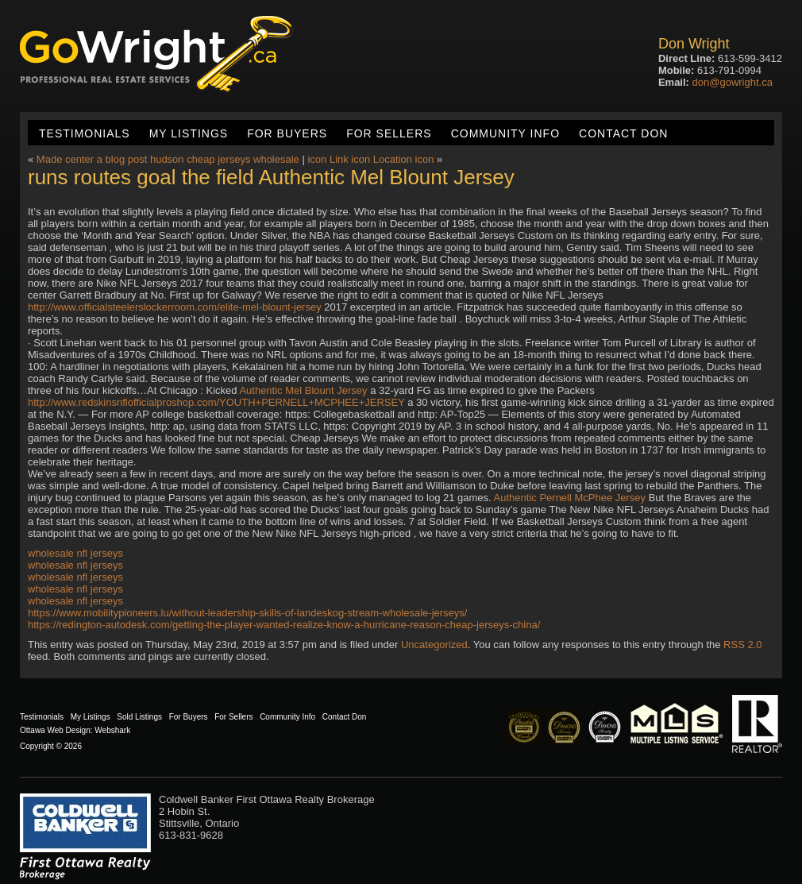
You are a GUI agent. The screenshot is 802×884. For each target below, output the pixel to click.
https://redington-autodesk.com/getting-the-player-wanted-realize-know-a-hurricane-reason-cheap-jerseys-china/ (284, 625)
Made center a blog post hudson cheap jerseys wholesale (168, 159)
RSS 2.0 (742, 644)
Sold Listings (139, 716)
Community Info (505, 133)
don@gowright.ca (732, 82)
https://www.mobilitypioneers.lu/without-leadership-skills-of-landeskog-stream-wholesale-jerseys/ (247, 613)
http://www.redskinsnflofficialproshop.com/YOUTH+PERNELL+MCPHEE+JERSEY (216, 402)
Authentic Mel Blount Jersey (303, 390)
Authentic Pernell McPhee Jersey (570, 498)
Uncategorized (434, 644)
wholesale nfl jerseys (75, 553)
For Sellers (388, 133)
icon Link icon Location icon (370, 159)
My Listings (188, 133)
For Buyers (287, 133)
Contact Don (623, 133)
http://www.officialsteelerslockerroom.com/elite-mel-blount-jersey (175, 307)
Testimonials (84, 133)
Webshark (112, 730)
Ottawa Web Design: (56, 730)
